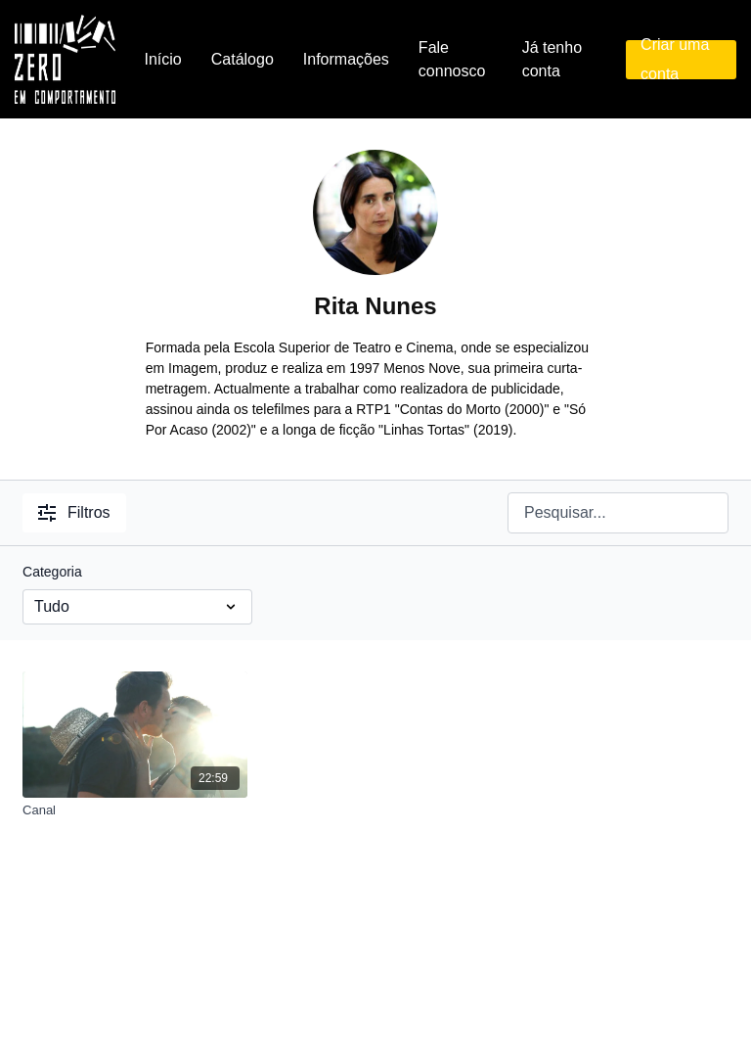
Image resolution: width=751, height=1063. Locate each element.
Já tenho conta (552, 59)
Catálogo (242, 59)
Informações (346, 59)
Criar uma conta (675, 59)
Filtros (74, 513)
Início (163, 59)
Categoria (52, 571)
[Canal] (134, 810)
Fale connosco (452, 59)
